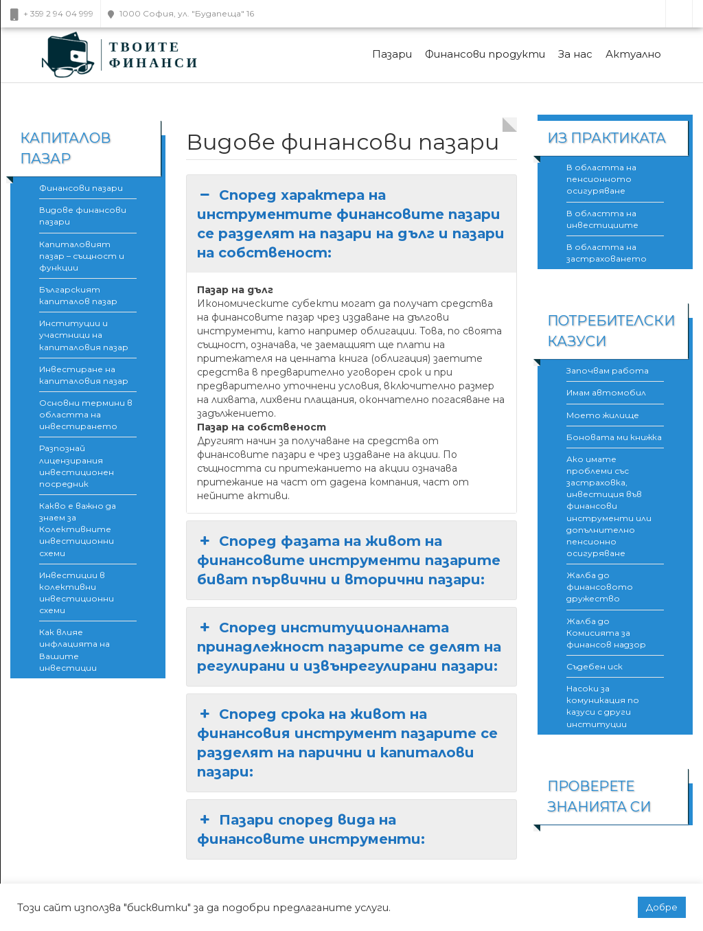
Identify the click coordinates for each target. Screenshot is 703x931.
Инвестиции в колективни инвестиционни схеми (76, 592)
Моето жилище (602, 415)
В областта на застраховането (606, 253)
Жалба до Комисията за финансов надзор (606, 633)
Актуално (633, 53)
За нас (575, 53)
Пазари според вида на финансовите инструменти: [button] (311, 828)
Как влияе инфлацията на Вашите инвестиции (74, 649)
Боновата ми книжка (614, 437)
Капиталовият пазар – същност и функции (81, 256)
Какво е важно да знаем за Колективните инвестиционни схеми (77, 529)
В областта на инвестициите (602, 219)
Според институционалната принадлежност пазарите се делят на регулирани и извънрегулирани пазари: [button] (349, 646)
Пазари (392, 53)
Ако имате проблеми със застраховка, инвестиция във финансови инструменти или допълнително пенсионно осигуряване (609, 506)
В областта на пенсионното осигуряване (601, 179)
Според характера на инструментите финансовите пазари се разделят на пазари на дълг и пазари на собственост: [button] (351, 223)
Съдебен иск (594, 666)
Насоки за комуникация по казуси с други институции (602, 705)
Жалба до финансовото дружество (599, 587)
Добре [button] (662, 906)
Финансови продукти (485, 53)
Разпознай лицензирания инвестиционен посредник (76, 465)
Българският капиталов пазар (78, 295)
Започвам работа (607, 370)
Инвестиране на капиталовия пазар (83, 375)
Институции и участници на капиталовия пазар (83, 335)
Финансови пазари (81, 188)
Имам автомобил (606, 392)
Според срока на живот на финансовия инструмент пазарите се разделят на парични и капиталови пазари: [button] (347, 742)
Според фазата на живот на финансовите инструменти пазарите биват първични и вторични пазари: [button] (348, 559)
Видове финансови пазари (82, 216)
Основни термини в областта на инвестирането (85, 414)
